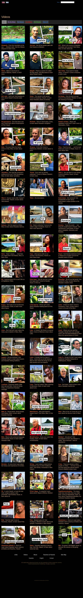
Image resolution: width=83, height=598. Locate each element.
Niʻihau (32, 464)
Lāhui (60, 304)
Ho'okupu (61, 96)
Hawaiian (31, 558)
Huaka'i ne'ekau (63, 121)
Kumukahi (16, 10)
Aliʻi (59, 45)
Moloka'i (61, 437)
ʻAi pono (33, 147)
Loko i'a (61, 357)
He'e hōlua (62, 71)
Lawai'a (4, 357)
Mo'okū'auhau (34, 437)
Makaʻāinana (34, 411)
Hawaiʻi (32, 71)
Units (39, 8)
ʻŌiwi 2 (3, 198)
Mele (3, 437)
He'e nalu (4, 96)
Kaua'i (60, 254)
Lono (32, 384)
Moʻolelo (4, 464)
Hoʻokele (33, 121)
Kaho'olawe (62, 198)
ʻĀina (60, 147)
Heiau (32, 96)
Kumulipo (61, 279)
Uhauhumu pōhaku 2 (8, 545)
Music (49, 8)
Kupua (3, 304)
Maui (60, 411)
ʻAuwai (32, 172)
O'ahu (60, 464)
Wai (59, 545)
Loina (32, 357)
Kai (31, 225)
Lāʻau (3, 330)
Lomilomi (4, 384)
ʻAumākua (4, 172)
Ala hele (32, 45)
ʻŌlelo (32, 198)
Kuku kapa (33, 279)
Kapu (32, 254)
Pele (3, 520)
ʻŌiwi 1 (60, 172)
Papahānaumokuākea (65, 491)
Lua (59, 384)
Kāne (3, 254)
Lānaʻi (60, 330)
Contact (52, 558)
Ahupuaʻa (4, 45)
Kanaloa (61, 225)
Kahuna (4, 225)
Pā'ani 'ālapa (34, 491)
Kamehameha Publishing (41, 573)
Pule (31, 520)
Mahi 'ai (4, 411)
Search (58, 2)
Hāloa (3, 71)
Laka (31, 330)
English (42, 558)
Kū (2, 279)
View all (45, 22)
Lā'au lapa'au (34, 304)
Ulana (32, 545)
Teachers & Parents (71, 8)
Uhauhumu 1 (62, 520)
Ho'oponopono (6, 121)
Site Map (63, 554)
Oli (2, 491)
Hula (3, 147)
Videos (57, 8)
